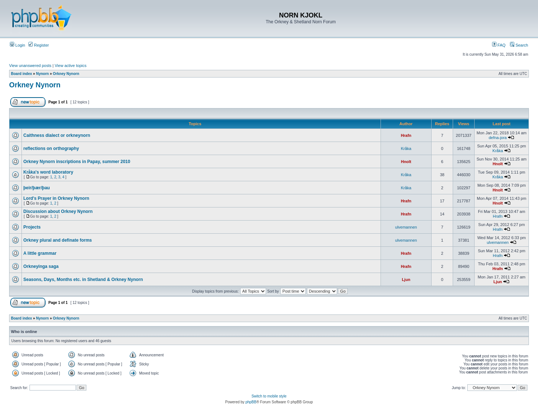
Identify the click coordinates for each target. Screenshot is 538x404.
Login (17, 45)
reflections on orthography (51, 148)
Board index (21, 74)
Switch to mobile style (269, 396)
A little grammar (39, 253)
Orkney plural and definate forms (57, 240)
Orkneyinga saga (41, 266)
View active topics (70, 65)
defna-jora (498, 137)
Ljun (406, 279)
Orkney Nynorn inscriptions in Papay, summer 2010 (76, 161)
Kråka (406, 148)
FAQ (499, 45)
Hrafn (406, 135)
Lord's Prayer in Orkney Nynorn (56, 198)
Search (519, 45)
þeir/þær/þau (36, 187)
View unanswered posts (30, 65)
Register (38, 45)
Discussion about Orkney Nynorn (58, 211)
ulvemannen (406, 227)
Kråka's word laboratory (48, 172)
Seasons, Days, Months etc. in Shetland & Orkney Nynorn (83, 279)
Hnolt (406, 161)
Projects (31, 227)
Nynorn (42, 74)
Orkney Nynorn (66, 74)
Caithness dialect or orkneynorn (56, 135)
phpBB (250, 402)
